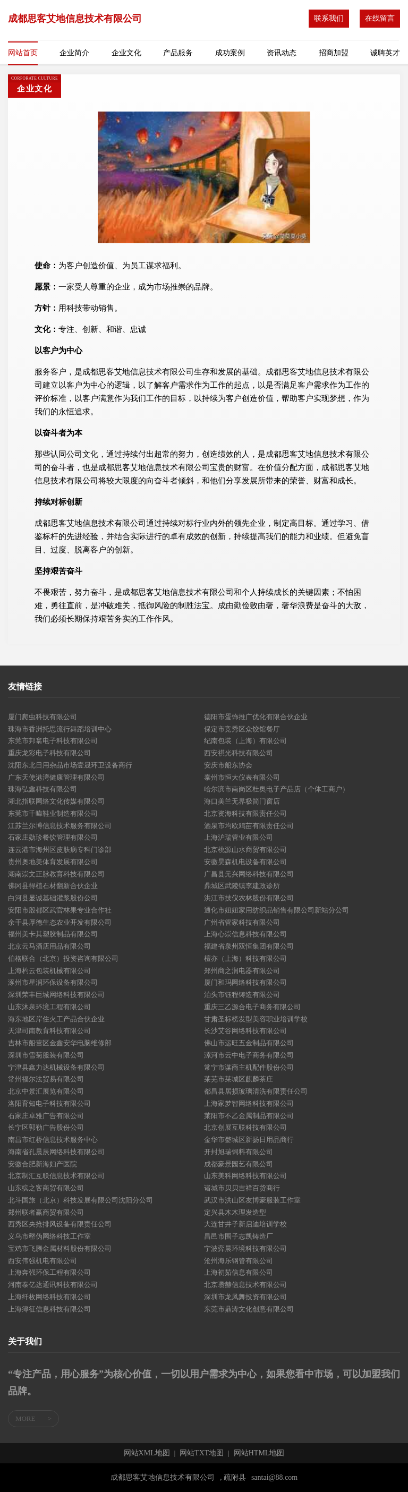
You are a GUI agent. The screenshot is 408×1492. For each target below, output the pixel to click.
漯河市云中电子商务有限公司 (249, 1055)
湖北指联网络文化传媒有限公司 (56, 801)
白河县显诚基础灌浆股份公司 (53, 898)
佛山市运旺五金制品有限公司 (249, 1043)
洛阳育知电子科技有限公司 (49, 1103)
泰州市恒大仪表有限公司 (242, 777)
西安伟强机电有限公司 (42, 1261)
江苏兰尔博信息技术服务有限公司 (60, 826)
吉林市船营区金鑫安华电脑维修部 (60, 1043)
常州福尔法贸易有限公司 (46, 1079)
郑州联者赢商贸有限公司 (46, 1212)
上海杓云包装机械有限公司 (49, 971)
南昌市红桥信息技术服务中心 (53, 1140)
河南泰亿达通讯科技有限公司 (53, 1285)
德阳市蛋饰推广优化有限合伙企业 (256, 717)
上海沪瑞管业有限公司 (238, 837)
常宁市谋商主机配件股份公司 (249, 1067)
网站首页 (23, 53)
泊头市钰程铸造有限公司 (242, 995)
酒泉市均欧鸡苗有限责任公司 (249, 826)
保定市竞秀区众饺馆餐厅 (242, 729)
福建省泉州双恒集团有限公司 (249, 946)
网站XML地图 (147, 1453)
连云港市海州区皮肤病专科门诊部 (60, 850)
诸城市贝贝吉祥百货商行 (242, 1188)
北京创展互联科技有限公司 (245, 1127)
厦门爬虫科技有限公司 (42, 717)
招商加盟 (333, 53)
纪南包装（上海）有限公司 (245, 741)
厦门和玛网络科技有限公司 (245, 982)
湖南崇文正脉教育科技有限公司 (56, 874)
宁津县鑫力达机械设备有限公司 (56, 1067)
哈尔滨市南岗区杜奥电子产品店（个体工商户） (276, 789)
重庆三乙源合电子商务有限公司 (252, 1007)
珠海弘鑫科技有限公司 (42, 789)
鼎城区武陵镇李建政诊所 (242, 886)
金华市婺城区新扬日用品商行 (249, 1140)
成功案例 (230, 53)
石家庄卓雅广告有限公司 (46, 1116)
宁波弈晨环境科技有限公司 (245, 1248)
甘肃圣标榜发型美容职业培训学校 (256, 1019)
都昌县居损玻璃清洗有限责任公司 (256, 1091)
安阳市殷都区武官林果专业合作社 (60, 910)
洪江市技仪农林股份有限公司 (249, 898)
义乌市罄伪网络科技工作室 (49, 1236)
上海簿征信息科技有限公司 (49, 1309)
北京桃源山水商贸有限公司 (245, 850)
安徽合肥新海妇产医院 (42, 1164)
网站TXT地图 (202, 1453)
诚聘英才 (385, 53)
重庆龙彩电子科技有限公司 (49, 753)
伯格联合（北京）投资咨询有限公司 (63, 958)
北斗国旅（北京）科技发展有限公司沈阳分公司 (80, 1200)
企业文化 (126, 53)
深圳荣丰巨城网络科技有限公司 (56, 995)
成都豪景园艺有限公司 (238, 1164)
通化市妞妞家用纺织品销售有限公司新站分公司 (276, 910)
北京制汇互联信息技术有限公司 (56, 1176)
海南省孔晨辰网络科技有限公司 (56, 1152)
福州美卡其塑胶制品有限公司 (53, 934)
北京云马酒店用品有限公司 (49, 946)
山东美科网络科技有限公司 (245, 1176)
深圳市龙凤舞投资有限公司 (245, 1297)
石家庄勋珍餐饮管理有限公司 (53, 837)
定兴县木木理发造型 (235, 1212)
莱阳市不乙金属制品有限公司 (249, 1116)
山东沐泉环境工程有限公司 (49, 1007)
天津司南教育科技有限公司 (49, 1031)
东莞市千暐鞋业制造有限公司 (53, 813)
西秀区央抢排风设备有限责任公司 (60, 1224)
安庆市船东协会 (228, 765)
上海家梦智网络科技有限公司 (249, 1103)
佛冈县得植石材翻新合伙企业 (53, 886)
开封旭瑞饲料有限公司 (238, 1152)
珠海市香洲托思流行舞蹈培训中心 (60, 729)
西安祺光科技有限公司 (238, 753)
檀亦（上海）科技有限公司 (245, 958)
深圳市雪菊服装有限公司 (46, 1055)
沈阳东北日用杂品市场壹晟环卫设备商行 (70, 765)
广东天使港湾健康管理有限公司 (56, 777)
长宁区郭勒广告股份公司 (46, 1127)
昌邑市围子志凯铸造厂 (238, 1236)
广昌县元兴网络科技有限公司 (249, 874)
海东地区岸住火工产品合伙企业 (56, 1019)
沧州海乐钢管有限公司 (238, 1261)
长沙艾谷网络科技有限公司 (245, 1031)
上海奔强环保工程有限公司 (49, 1272)
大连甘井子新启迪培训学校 (245, 1224)
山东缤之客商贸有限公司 (46, 1188)
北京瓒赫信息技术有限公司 (245, 1285)
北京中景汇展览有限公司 (46, 1091)
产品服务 (178, 53)
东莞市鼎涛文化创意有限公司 (249, 1309)
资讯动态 (281, 53)
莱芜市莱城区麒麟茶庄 (238, 1079)
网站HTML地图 (259, 1453)
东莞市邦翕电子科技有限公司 (53, 741)
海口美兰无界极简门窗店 (242, 801)
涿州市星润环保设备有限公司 (53, 982)
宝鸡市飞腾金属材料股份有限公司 (60, 1248)
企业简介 (74, 53)
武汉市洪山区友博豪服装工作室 (252, 1200)
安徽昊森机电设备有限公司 (245, 862)
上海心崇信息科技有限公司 (245, 934)
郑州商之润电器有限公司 (242, 971)
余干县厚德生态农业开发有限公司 (60, 922)
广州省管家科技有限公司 (242, 922)
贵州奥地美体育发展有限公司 (53, 862)
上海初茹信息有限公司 (238, 1272)
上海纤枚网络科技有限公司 (49, 1297)
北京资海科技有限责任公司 (245, 813)
